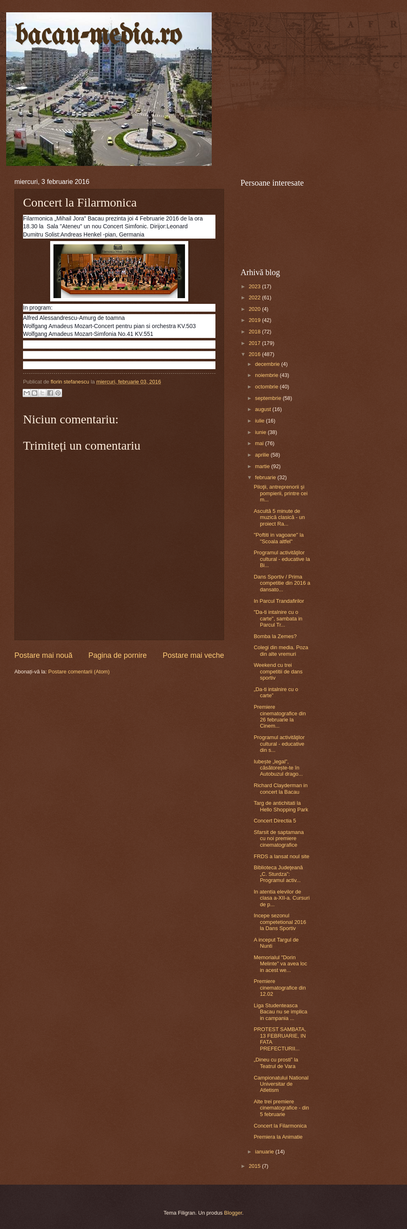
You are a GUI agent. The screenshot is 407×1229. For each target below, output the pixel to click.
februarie (266, 477)
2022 (255, 297)
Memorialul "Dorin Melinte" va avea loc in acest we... (280, 963)
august (263, 409)
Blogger (233, 1213)
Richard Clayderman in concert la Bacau (281, 788)
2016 (255, 354)
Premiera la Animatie (278, 1137)
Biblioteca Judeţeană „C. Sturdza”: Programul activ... (278, 873)
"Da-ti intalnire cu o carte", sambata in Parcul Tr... (278, 618)
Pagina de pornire (117, 655)
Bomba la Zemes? (275, 636)
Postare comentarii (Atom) (79, 671)
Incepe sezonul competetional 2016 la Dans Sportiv (280, 921)
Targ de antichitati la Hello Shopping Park (281, 806)
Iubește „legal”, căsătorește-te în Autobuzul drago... (278, 767)
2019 (255, 320)
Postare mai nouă (43, 655)
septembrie (268, 398)
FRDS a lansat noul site (281, 856)
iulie (260, 421)
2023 (255, 286)
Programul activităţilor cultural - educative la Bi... (282, 558)
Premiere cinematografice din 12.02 (280, 987)
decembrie (268, 364)
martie (263, 466)
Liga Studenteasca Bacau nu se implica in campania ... (280, 1011)
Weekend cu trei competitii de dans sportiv (278, 671)
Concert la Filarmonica (280, 1126)
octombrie (267, 387)
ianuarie (265, 1152)
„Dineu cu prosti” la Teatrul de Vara (276, 1063)
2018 (255, 331)
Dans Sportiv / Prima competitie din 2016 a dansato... (282, 583)
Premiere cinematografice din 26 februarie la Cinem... (280, 716)
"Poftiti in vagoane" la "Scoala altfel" (279, 538)
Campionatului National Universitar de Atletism (281, 1084)
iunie (261, 432)
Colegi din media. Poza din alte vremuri (281, 650)
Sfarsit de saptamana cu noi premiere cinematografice (279, 838)
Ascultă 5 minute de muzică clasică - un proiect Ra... (279, 517)
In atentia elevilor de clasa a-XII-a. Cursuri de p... (282, 898)
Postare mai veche (193, 655)
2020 (255, 309)
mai (260, 443)
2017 (255, 343)
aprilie (263, 455)
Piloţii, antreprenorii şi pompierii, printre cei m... (281, 493)
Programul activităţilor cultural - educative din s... (279, 743)
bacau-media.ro (98, 36)
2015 (255, 1166)
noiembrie (267, 375)
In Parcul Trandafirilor (279, 601)
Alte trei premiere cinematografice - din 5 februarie (281, 1107)
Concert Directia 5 (275, 821)
